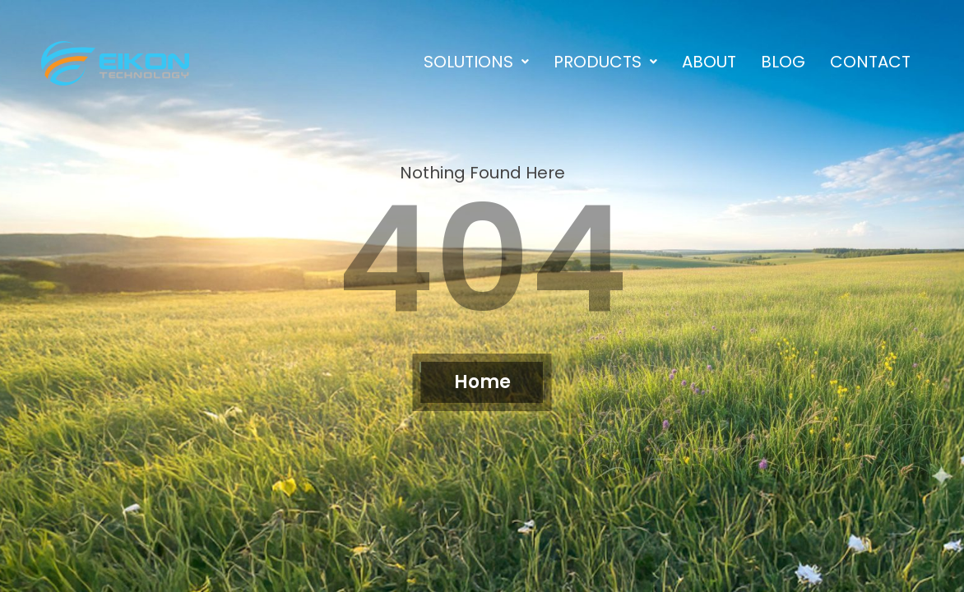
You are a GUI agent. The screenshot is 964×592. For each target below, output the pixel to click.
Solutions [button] (476, 61)
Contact (870, 61)
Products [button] (605, 61)
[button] (476, 61)
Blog (783, 61)
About (709, 61)
